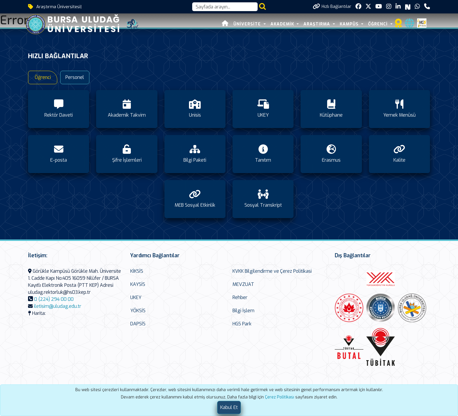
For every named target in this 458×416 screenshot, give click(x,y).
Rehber (240, 297)
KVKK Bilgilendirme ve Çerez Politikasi (272, 271)
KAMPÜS (350, 24)
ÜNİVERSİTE (247, 24)
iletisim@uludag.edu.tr (57, 306)
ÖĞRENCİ (378, 24)
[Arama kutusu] (225, 6)
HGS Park (242, 324)
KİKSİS (136, 271)
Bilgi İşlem (243, 311)
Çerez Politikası (279, 397)
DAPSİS (137, 324)
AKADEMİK (283, 24)
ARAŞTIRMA (317, 24)
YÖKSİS (137, 311)
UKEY (135, 297)
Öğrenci (43, 77)
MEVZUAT (243, 284)
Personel (74, 77)
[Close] (229, 407)
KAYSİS (137, 284)
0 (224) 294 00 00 (54, 299)
